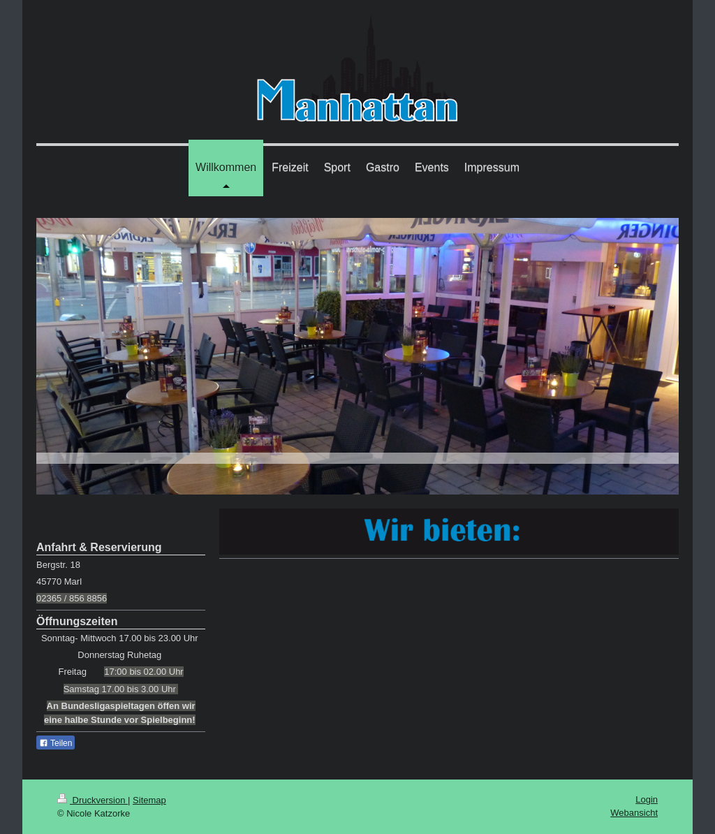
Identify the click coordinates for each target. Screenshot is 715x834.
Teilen (55, 743)
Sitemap (149, 800)
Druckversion (92, 800)
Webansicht (634, 812)
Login (646, 799)
